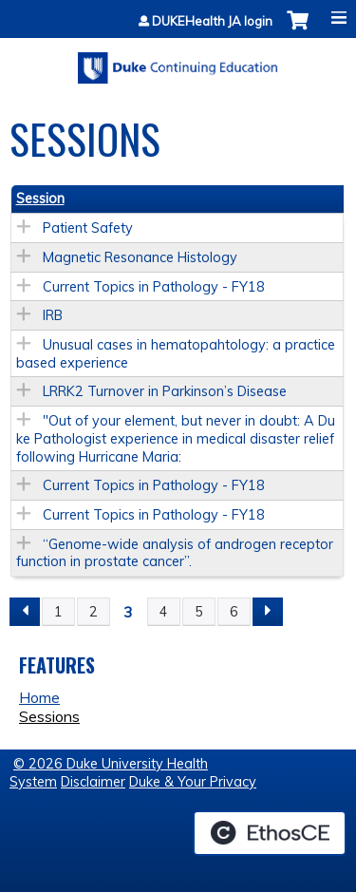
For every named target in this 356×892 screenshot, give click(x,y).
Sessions (49, 716)
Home (39, 697)
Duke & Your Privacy (192, 781)
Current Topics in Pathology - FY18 (154, 286)
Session (40, 198)
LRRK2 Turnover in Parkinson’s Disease (165, 391)
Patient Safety (88, 228)
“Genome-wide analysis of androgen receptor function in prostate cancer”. (174, 553)
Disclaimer (93, 781)
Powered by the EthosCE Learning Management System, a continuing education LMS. (270, 833)
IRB (53, 315)
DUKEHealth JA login (212, 21)
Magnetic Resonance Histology (140, 257)
